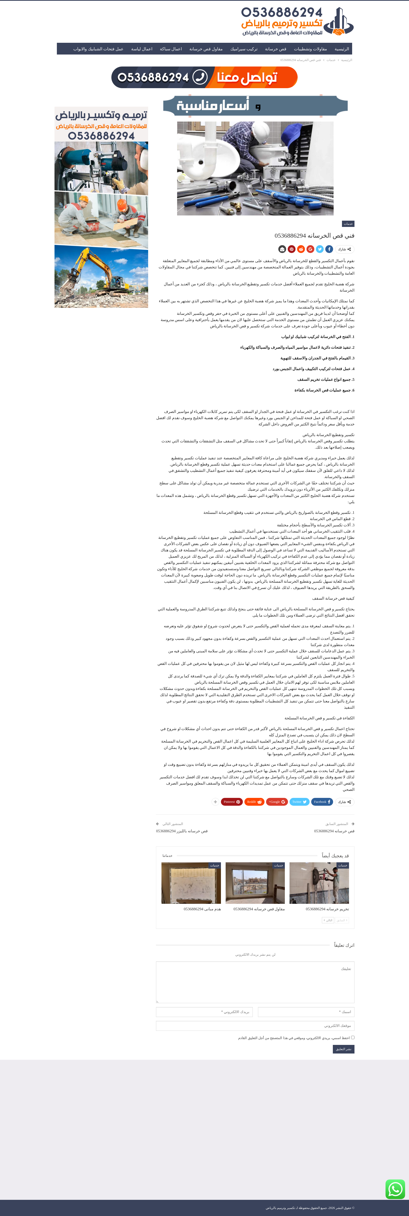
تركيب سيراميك (243, 49)
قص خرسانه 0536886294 (334, 831)
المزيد (118, 49)
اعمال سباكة (171, 49)
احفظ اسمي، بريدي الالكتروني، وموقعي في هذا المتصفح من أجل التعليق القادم (294, 1038)
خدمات (348, 224)
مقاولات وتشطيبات (310, 49)
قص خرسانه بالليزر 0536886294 (181, 831)
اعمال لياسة (141, 49)
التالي (328, 920)
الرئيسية (342, 49)
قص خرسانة (275, 49)
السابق (342, 920)
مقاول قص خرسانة (206, 49)
